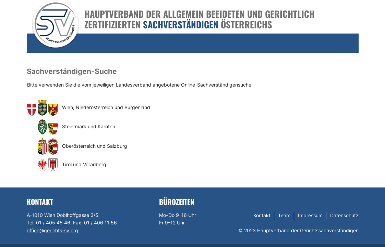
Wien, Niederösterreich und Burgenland (106, 107)
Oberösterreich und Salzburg (94, 146)
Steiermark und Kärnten (88, 126)
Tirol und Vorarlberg (84, 164)
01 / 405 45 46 (53, 222)
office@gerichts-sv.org (52, 230)
